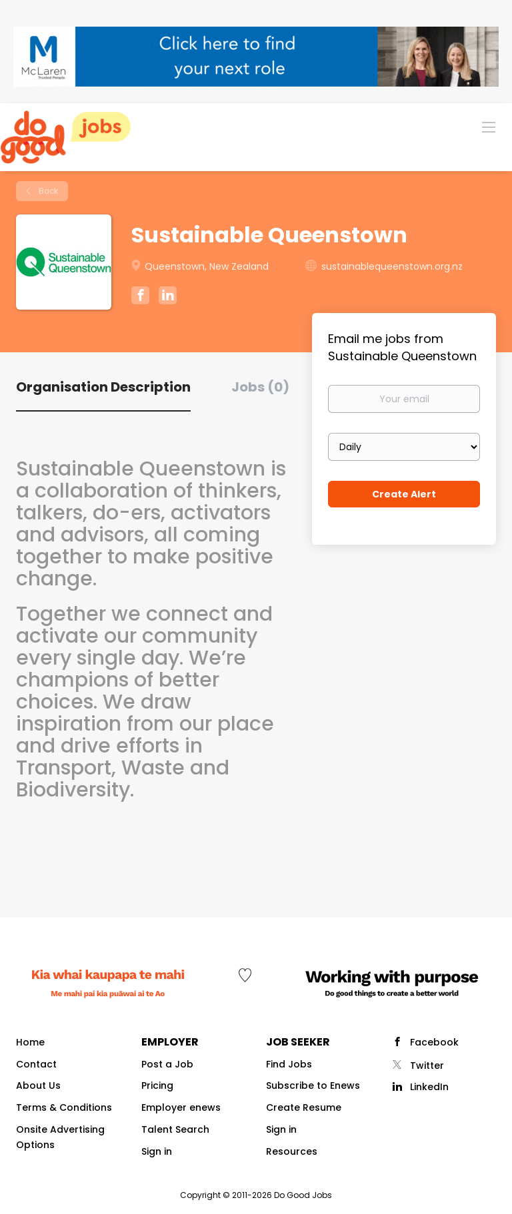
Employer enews (181, 1107)
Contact (36, 1064)
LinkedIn (429, 1086)
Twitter (427, 1065)
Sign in (156, 1151)
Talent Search (175, 1129)
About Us (38, 1085)
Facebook (434, 1042)
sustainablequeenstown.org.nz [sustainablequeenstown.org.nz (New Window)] (392, 266)
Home (30, 1042)
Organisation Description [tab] (103, 387)
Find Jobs (289, 1064)
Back (47, 190)
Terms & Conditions (64, 1107)
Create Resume (303, 1107)
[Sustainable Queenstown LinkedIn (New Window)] (168, 297)
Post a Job (167, 1064)
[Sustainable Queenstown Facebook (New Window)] (140, 297)
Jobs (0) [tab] (260, 387)
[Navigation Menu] (488, 127)
